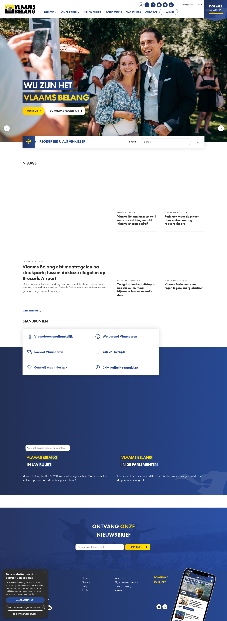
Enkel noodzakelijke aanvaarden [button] (25, 607)
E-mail (132, 141)
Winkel (171, 12)
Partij (84, 586)
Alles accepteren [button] (25, 600)
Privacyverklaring (123, 586)
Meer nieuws (30, 310)
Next (221, 128)
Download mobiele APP (64, 110)
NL (198, 4)
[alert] (25, 593)
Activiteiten (113, 12)
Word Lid (119, 578)
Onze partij (69, 12)
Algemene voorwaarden (126, 582)
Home (85, 578)
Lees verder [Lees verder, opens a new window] (29, 594)
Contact (151, 12)
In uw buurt (92, 12)
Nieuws (49, 12)
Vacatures (133, 12)
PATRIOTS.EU (189, 12)
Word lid (32, 110)
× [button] (44, 572)
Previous (7, 128)
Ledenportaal (187, 4)
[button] (25, 614)
